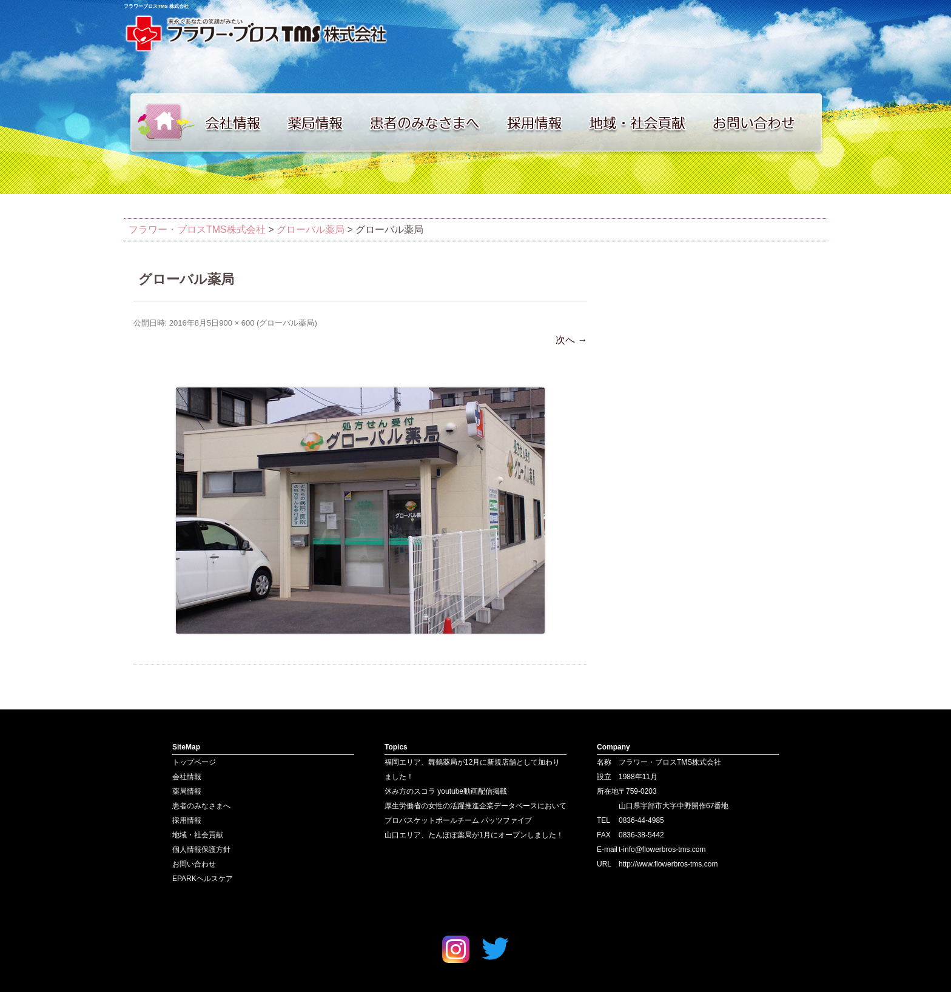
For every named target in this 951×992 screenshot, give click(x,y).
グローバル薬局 (286, 322)
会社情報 (239, 122)
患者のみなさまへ (430, 122)
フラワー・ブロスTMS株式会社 (197, 229)
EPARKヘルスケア (202, 878)
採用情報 (542, 122)
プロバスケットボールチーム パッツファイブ (458, 820)
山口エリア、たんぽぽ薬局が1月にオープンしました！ (474, 835)
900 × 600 (236, 322)
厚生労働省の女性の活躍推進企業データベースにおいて (475, 806)
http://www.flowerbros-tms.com (668, 864)
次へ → (571, 340)
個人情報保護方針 (201, 849)
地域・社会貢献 (645, 122)
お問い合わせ (766, 122)
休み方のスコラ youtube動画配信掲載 (446, 791)
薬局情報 (320, 122)
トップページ (160, 122)
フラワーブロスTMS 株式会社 (156, 6)
